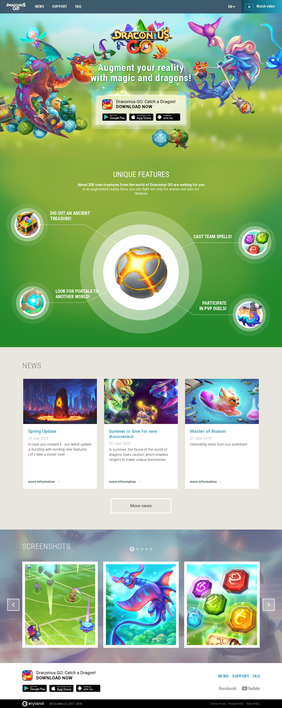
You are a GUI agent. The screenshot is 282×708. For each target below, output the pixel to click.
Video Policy (253, 703)
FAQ (78, 6)
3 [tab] (142, 549)
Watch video (265, 6)
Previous (13, 605)
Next (269, 605)
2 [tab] (137, 549)
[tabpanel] (60, 604)
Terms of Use (215, 703)
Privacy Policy (234, 703)
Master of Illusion (208, 431)
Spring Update (42, 431)
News (39, 6)
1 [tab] (132, 549)
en (231, 6)
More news (141, 505)
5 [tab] (151, 549)
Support (59, 6)
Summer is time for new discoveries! (133, 434)
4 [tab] (146, 549)
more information (45, 481)
